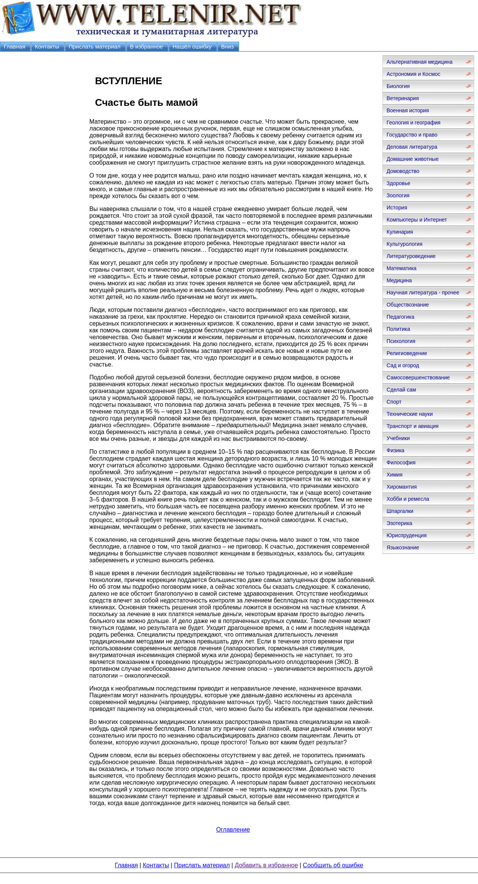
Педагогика (400, 317)
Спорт (394, 402)
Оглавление (233, 829)
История (397, 207)
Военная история (408, 110)
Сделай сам (401, 390)
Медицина (399, 280)
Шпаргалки (400, 511)
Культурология (405, 244)
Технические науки (410, 414)
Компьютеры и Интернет (417, 220)
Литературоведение (411, 256)
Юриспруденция (407, 535)
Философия (401, 462)
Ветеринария (403, 98)
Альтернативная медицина (420, 62)
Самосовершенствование (418, 377)
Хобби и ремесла (408, 499)
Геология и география (413, 123)
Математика (402, 268)
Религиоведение (407, 353)
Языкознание (403, 547)
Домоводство (403, 171)
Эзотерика (399, 523)
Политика (398, 329)
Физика (395, 450)
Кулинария (400, 232)
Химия (395, 475)
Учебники (398, 438)
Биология (398, 86)
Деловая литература (412, 147)
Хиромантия (402, 487)
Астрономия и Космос (413, 74)
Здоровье (398, 183)
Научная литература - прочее (423, 292)
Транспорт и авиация (413, 426)
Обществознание (408, 305)
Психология (401, 341)
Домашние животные (413, 159)
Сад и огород (403, 365)
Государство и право (412, 135)
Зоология (398, 195)
